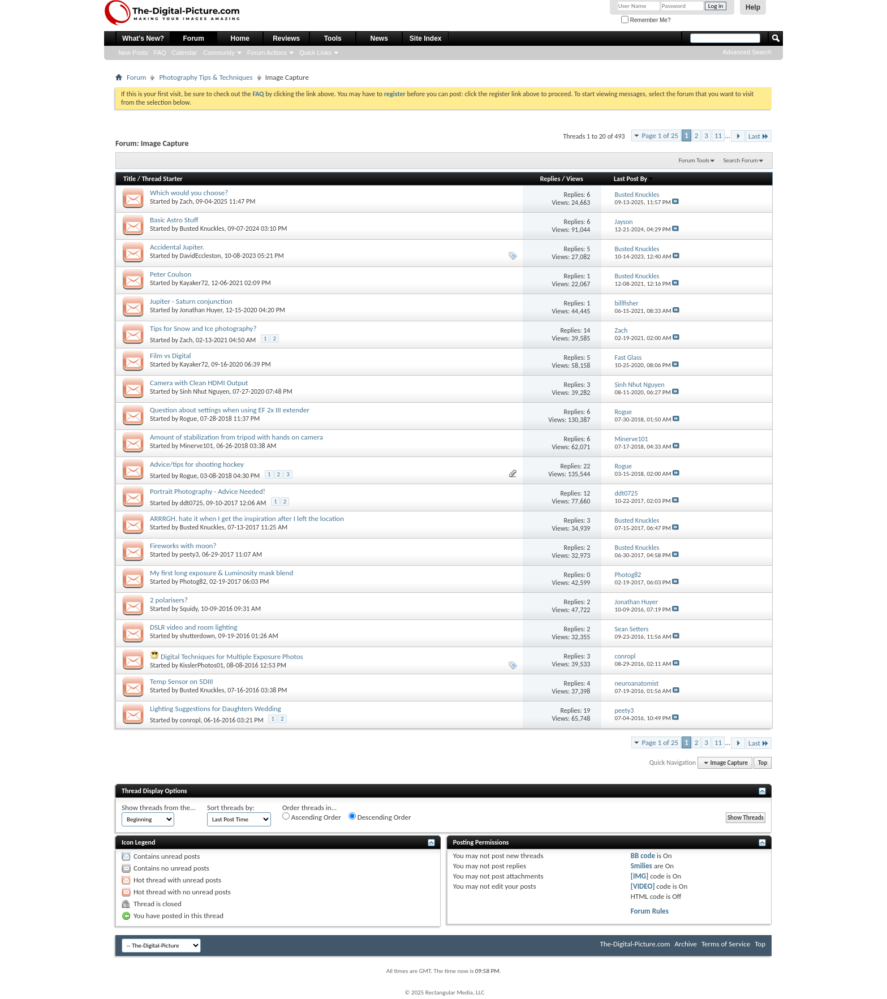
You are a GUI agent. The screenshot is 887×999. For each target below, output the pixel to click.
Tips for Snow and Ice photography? (203, 328)
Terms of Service (725, 944)
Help (753, 7)
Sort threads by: (231, 807)
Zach (186, 201)
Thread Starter (162, 179)
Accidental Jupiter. (177, 247)
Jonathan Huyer (201, 310)
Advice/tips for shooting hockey (197, 464)
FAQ (160, 52)
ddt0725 (191, 503)
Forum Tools (694, 160)
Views (574, 179)
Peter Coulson (170, 274)
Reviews (286, 38)
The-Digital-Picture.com (635, 944)
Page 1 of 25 (660, 135)
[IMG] (640, 876)
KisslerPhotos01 (201, 665)
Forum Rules (650, 911)
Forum (193, 38)
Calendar (184, 52)
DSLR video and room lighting (194, 627)
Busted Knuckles (202, 228)
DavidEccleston (200, 256)
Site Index (426, 38)
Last (758, 136)
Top (762, 763)
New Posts (133, 52)
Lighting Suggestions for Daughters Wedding (215, 708)
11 (718, 135)
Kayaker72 (194, 283)
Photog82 (193, 581)
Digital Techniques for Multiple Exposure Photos (232, 656)
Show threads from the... (159, 807)
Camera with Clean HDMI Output (199, 382)
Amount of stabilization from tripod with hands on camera (236, 437)
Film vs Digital (170, 355)
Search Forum (741, 160)
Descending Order (379, 816)
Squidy (189, 609)
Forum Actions (267, 52)
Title (129, 179)
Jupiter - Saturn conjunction (191, 301)
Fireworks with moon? (183, 545)
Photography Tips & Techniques (205, 77)
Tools (333, 38)
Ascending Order (311, 816)
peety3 (189, 554)
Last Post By (634, 179)
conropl (190, 720)
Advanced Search (747, 52)
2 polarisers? (169, 600)
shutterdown (197, 636)
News (379, 38)
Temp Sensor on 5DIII (181, 681)
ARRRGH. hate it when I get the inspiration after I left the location (247, 518)
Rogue (188, 419)
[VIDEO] (643, 886)
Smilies (641, 866)
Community (219, 52)
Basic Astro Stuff (174, 220)
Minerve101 (196, 446)
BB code (643, 855)
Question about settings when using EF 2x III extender (229, 410)
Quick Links (315, 52)
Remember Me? (645, 20)
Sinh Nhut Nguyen (205, 391)
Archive (686, 944)
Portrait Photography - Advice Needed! (207, 491)
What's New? (143, 38)
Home (240, 38)
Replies (550, 179)
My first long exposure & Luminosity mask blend (221, 573)
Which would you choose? (189, 192)
